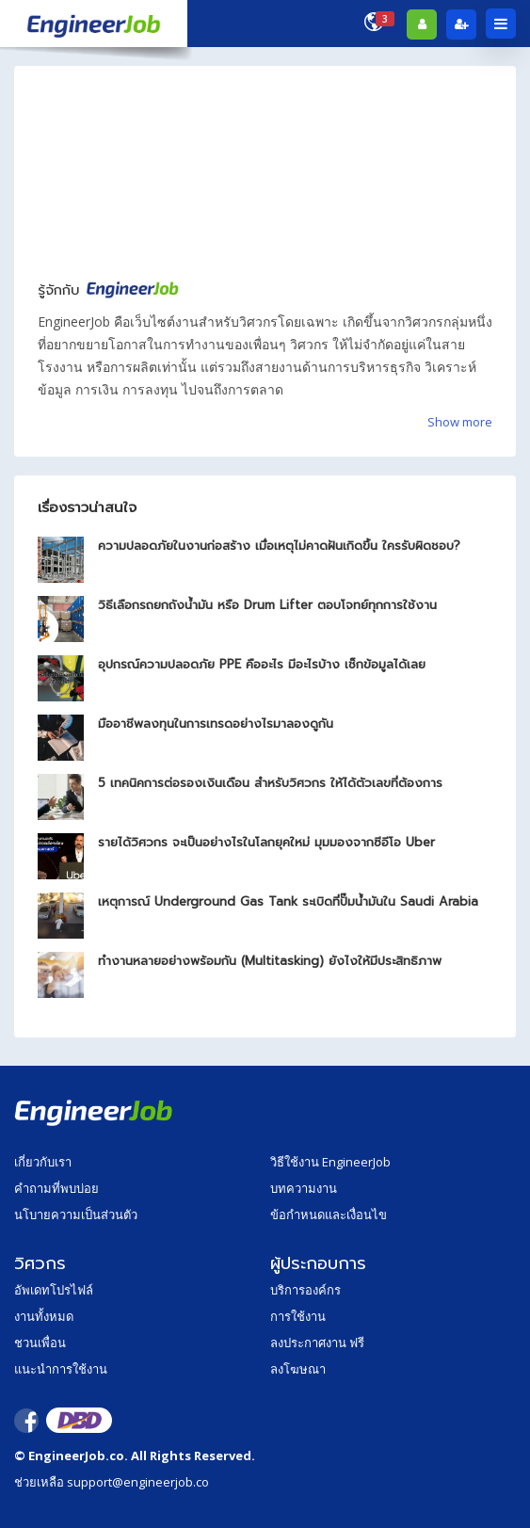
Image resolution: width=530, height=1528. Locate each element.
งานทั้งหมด (43, 1316)
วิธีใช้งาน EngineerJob (330, 1161)
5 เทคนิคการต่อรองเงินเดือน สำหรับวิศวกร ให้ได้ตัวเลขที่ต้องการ (270, 783)
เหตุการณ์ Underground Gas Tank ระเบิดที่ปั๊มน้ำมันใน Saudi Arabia (288, 901)
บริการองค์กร (305, 1289)
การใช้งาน (298, 1316)
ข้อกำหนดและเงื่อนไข (328, 1214)
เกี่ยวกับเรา (43, 1161)
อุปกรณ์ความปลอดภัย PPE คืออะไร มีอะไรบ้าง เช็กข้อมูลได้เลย (262, 664)
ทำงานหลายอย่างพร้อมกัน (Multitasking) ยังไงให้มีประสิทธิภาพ (270, 961)
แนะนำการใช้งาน (60, 1368)
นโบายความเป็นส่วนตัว (75, 1214)
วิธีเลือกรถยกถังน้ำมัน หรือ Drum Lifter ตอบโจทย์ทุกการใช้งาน (267, 605)
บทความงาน (303, 1188)
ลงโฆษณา (298, 1368)
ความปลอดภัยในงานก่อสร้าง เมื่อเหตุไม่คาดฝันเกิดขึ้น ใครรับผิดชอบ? (279, 546)
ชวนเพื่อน (40, 1342)
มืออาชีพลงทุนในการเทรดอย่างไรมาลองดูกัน (215, 723)
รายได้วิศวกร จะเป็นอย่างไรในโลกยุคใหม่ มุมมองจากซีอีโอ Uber (266, 842)
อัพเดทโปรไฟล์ (53, 1289)
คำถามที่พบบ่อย (56, 1188)
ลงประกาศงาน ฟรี (317, 1342)
